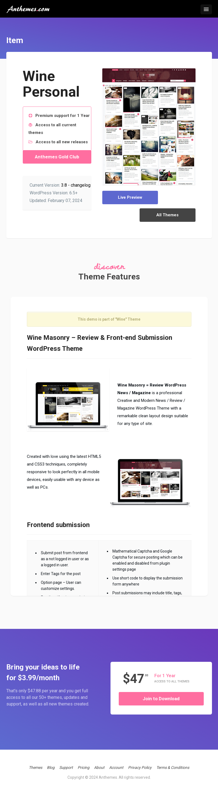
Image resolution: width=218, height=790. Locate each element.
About (99, 764)
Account (116, 764)
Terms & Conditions (172, 764)
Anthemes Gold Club (57, 156)
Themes (35, 764)
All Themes (173, 197)
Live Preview (124, 197)
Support (66, 764)
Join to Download (161, 695)
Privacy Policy (140, 764)
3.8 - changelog (75, 185)
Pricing (83, 764)
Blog (51, 764)
